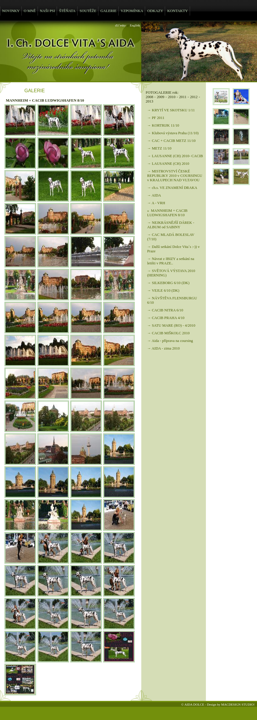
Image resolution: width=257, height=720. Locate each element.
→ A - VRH (156, 203)
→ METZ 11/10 (159, 148)
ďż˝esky (120, 25)
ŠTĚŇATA (67, 11)
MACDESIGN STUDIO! (238, 704)
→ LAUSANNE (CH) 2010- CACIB (175, 156)
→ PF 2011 (155, 118)
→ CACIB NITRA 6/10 (165, 310)
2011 (183, 97)
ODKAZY (155, 11)
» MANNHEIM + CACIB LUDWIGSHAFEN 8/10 (167, 213)
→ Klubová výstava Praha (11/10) (173, 133)
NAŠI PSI (47, 11)
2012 (194, 97)
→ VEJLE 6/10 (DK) (163, 290)
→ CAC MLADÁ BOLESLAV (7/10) (170, 237)
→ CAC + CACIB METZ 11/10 (171, 141)
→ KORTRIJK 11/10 (163, 125)
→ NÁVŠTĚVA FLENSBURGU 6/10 (172, 300)
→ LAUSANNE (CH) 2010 (168, 164)
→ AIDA (154, 195)
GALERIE (108, 11)
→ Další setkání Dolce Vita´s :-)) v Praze (173, 249)
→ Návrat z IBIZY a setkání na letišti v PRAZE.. (170, 261)
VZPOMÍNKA (132, 11)
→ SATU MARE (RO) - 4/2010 (171, 325)
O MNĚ (30, 11)
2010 (172, 97)
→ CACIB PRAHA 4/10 (165, 318)
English (135, 25)
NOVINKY (11, 11)
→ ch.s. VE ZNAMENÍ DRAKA (172, 188)
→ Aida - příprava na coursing (170, 341)
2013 (149, 101)
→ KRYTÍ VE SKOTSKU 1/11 (171, 110)
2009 (160, 97)
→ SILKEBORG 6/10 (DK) (168, 283)
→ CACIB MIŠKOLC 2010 (168, 333)
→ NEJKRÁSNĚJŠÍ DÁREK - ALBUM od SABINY (170, 225)
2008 (149, 97)
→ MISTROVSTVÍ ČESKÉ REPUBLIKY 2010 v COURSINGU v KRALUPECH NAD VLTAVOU (174, 175)
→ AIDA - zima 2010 (163, 348)
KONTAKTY (177, 11)
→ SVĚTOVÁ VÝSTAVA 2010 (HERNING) (171, 273)
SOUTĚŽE (88, 11)
